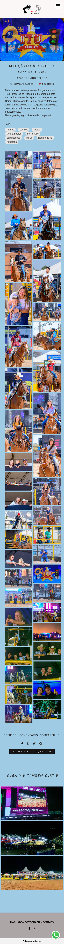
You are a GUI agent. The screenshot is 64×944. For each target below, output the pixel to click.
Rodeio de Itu (45, 137)
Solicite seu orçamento (32, 751)
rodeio (37, 129)
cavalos (24, 129)
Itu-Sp (29, 137)
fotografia (12, 141)
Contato (48, 922)
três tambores (14, 133)
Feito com (32, 941)
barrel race (33, 133)
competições (13, 137)
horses (10, 129)
